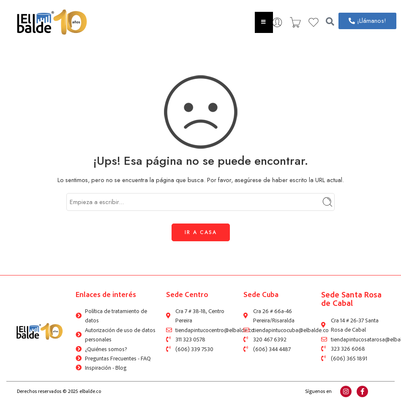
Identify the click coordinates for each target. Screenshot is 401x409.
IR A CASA (201, 232)
